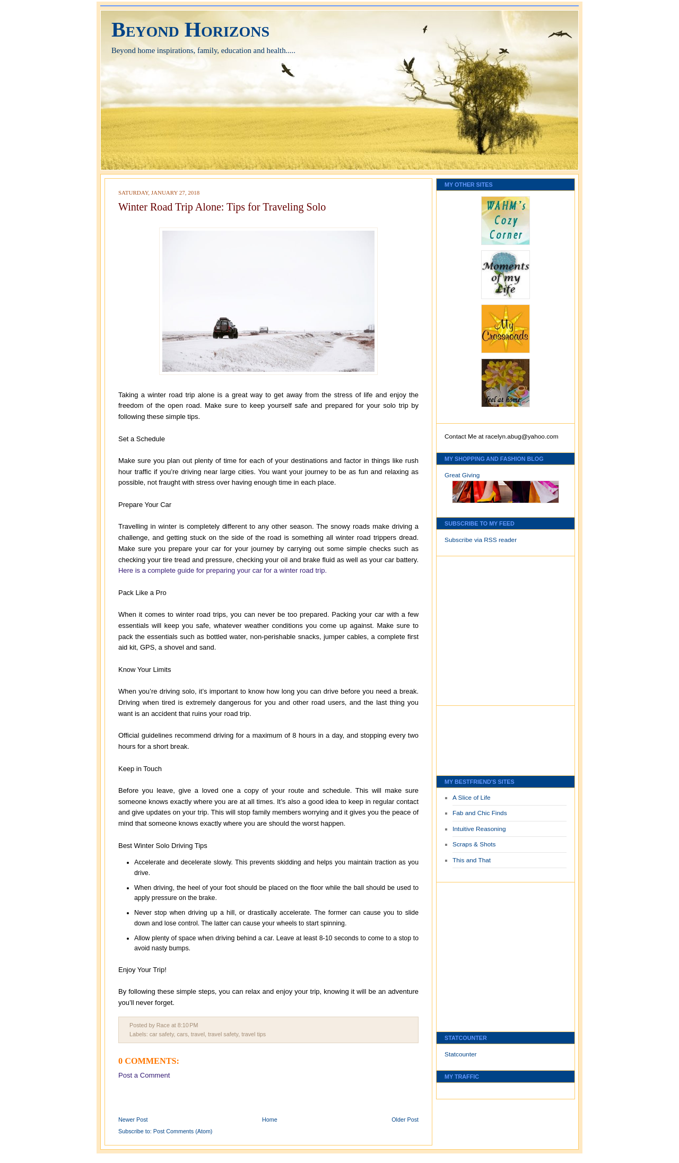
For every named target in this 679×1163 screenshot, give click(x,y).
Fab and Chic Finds (479, 813)
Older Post (405, 1119)
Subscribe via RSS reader (481, 540)
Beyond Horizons (190, 29)
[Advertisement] (476, 628)
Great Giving (462, 475)
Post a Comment (144, 1075)
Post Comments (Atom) (183, 1131)
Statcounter (461, 1054)
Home (269, 1119)
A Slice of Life (471, 797)
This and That (471, 860)
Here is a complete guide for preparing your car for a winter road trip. (222, 570)
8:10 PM (188, 1025)
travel (198, 1034)
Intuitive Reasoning (479, 829)
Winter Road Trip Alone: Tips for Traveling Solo (222, 207)
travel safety (223, 1034)
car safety (162, 1034)
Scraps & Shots (474, 844)
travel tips (253, 1034)
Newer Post (133, 1119)
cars (182, 1034)
